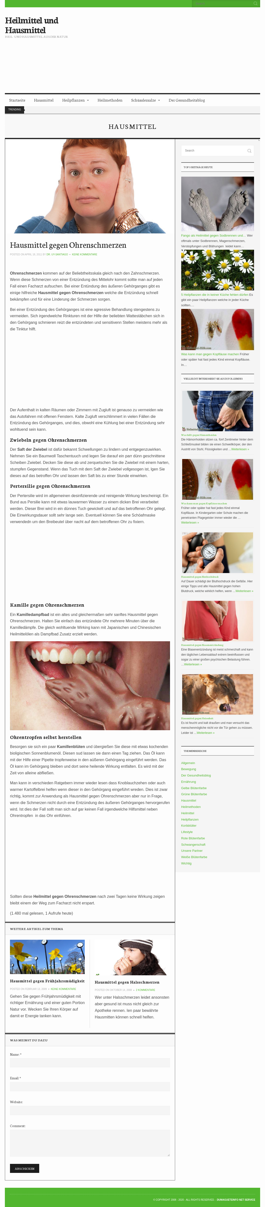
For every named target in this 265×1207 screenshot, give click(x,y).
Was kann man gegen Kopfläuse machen (204, 503)
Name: (15, 1054)
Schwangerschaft (193, 844)
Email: (15, 1077)
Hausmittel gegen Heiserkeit (197, 718)
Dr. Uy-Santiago (57, 254)
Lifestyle (187, 832)
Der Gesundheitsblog (187, 100)
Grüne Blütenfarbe (194, 794)
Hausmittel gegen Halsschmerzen (127, 982)
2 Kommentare (145, 990)
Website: (16, 1101)
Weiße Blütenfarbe (194, 857)
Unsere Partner (192, 851)
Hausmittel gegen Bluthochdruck (199, 576)
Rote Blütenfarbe (193, 838)
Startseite (17, 100)
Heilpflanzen (73, 100)
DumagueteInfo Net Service (236, 1199)
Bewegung (188, 769)
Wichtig (186, 863)
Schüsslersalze (143, 100)
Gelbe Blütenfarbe (194, 788)
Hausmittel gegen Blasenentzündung (202, 645)
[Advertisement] (178, 46)
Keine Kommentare (84, 254)
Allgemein (188, 763)
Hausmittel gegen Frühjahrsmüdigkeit (47, 980)
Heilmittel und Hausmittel (31, 24)
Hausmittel (44, 100)
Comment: (18, 1125)
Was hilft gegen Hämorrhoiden (199, 435)
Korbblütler (189, 825)
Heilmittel (187, 813)
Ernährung (188, 782)
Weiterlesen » (240, 449)
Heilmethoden (110, 100)
